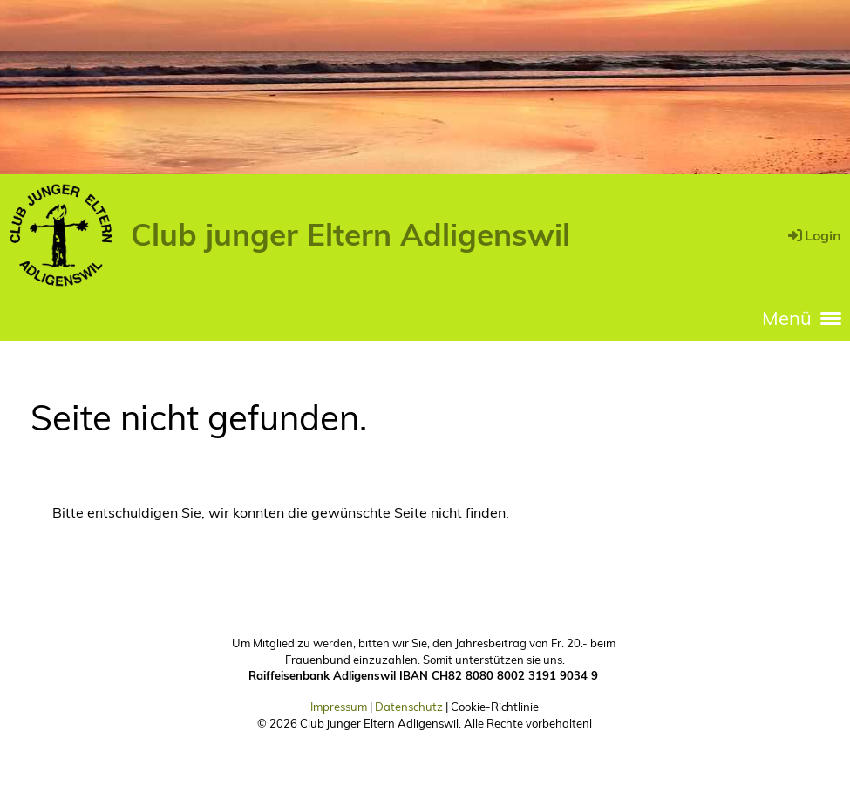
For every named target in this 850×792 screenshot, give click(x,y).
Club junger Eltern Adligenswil (350, 234)
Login (813, 235)
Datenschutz (409, 707)
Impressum (338, 707)
